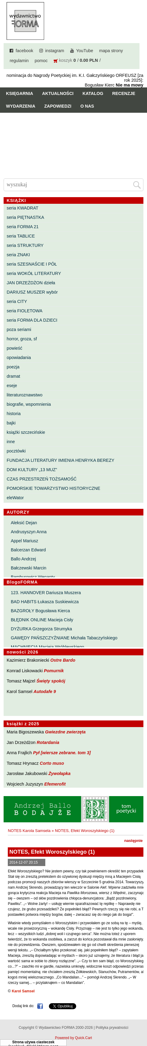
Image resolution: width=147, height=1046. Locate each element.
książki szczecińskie (26, 432)
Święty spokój (50, 681)
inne (11, 441)
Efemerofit (55, 784)
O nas (87, 106)
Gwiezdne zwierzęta (65, 731)
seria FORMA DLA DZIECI (32, 320)
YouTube (84, 50)
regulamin (19, 60)
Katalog (92, 93)
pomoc (40, 60)
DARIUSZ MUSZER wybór (32, 292)
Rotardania (48, 742)
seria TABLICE (21, 236)
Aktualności (58, 93)
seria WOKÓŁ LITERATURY (34, 273)
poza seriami (19, 329)
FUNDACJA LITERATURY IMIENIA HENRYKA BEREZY (60, 460)
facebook (24, 50)
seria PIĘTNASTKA (25, 217)
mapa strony (111, 50)
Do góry (140, 1023)
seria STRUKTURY (25, 245)
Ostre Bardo (62, 660)
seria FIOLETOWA (24, 310)
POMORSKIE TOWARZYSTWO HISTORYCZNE (53, 488)
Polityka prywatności (112, 1028)
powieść (14, 348)
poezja (13, 366)
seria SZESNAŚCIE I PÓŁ (32, 264)
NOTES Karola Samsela (29, 830)
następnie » (135, 840)
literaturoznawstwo (24, 394)
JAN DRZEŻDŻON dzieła (31, 282)
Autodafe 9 (45, 691)
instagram (54, 50)
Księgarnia (19, 93)
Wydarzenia (20, 106)
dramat (13, 376)
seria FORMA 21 (22, 226)
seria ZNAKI (18, 254)
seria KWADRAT (22, 208)
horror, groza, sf (22, 338)
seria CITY (17, 301)
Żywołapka (59, 773)
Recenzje (123, 93)
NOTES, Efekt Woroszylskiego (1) (84, 830)
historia (13, 413)
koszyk (65, 60)
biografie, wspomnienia (29, 404)
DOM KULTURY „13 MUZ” (32, 469)
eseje (12, 385)
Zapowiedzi (57, 106)
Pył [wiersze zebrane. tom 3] (62, 752)
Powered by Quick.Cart (73, 1038)
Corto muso (52, 763)
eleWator (15, 497)
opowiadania (19, 357)
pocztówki (16, 451)
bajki (11, 423)
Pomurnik (54, 670)
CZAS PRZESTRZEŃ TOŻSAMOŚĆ (41, 479)
